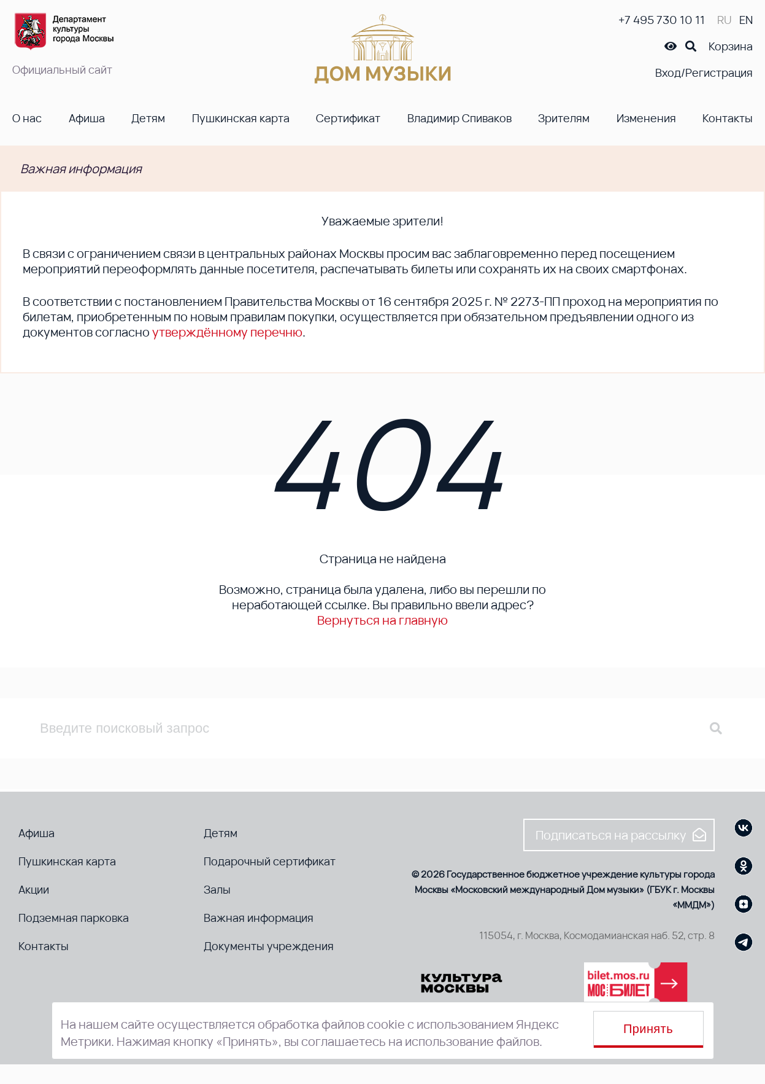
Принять (648, 1028)
